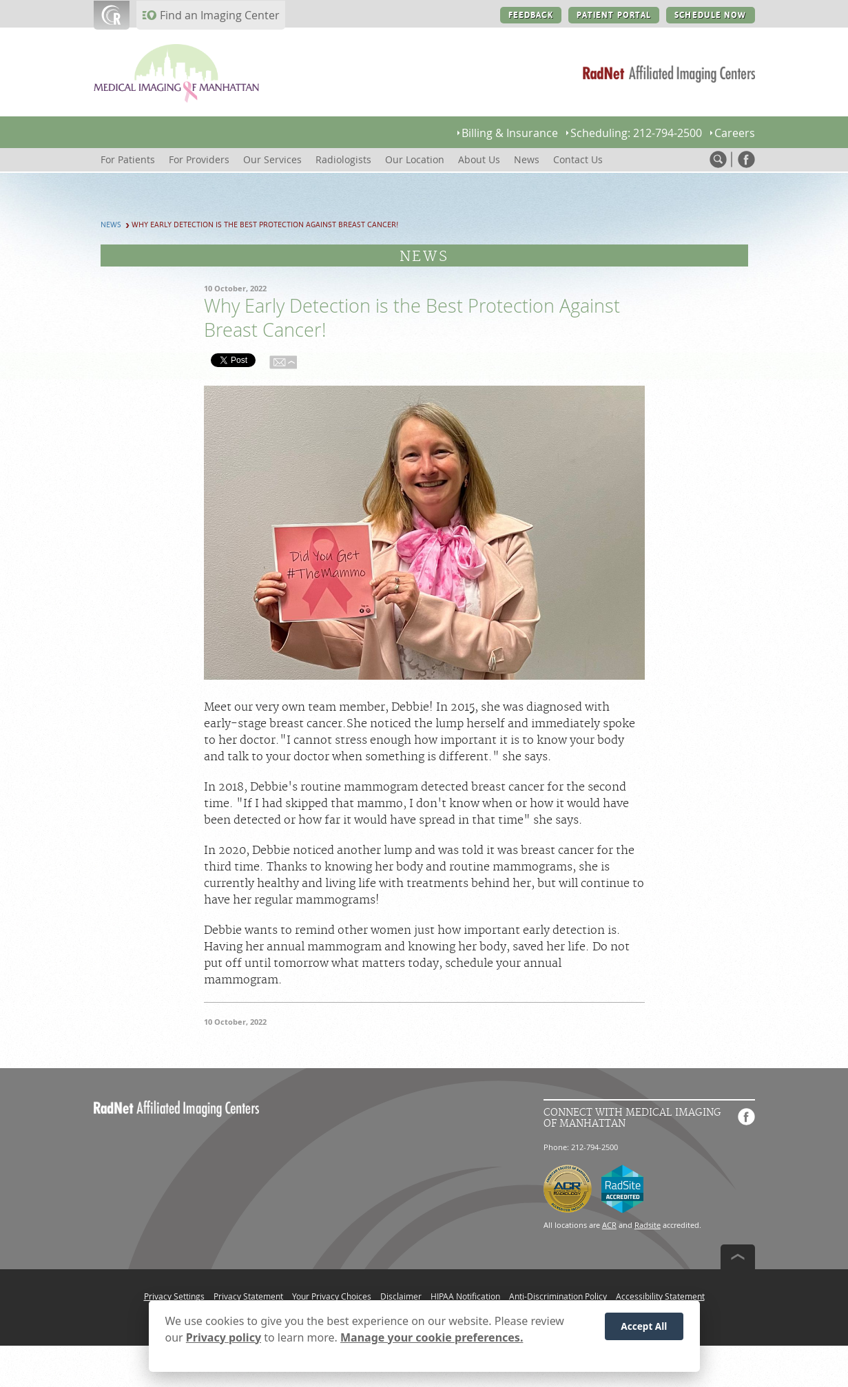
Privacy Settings (174, 1296)
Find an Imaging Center (220, 15)
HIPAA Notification (465, 1296)
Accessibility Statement (660, 1296)
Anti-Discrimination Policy (558, 1296)
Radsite (647, 1225)
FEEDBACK (530, 15)
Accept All (644, 1326)
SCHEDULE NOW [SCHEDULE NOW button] (710, 15)
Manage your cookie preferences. (431, 1337)
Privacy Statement (248, 1296)
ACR (609, 1225)
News (111, 224)
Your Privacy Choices (331, 1296)
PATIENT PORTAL (614, 15)
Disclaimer (401, 1296)
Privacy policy (223, 1337)
